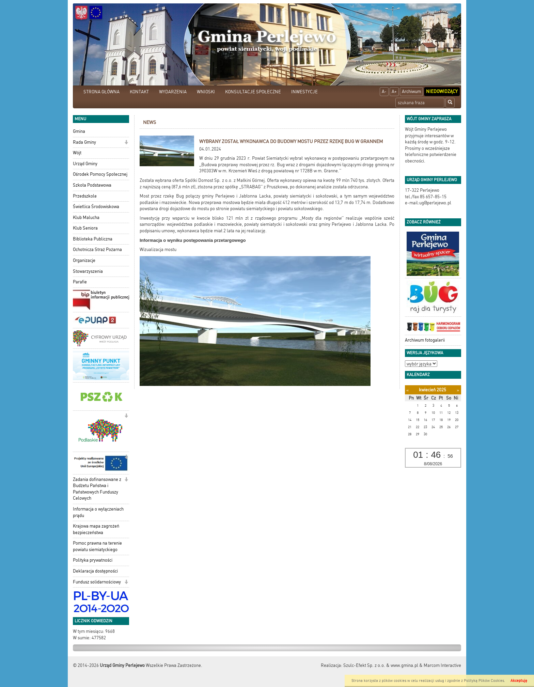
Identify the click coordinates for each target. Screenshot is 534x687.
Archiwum (411, 91)
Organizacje (84, 260)
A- (384, 91)
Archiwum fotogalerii (425, 340)
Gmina (79, 131)
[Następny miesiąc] (458, 390)
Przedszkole (85, 196)
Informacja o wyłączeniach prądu (98, 512)
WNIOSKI (206, 91)
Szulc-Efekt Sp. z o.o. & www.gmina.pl (380, 665)
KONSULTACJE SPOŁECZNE (253, 91)
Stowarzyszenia (88, 271)
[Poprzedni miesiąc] (407, 390)
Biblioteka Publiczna (92, 238)
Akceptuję (519, 680)
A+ (394, 91)
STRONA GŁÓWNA (101, 91)
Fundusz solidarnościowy (97, 581)
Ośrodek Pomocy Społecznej (100, 174)
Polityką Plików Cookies (484, 680)
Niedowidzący (442, 91)
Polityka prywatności (92, 560)
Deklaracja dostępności (95, 571)
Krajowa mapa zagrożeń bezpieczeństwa (96, 529)
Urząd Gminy (85, 163)
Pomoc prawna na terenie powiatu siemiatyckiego (97, 546)
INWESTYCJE (304, 91)
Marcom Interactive (442, 665)
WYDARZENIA (173, 91)
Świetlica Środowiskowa (96, 206)
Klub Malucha (86, 217)
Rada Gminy (84, 142)
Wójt (77, 152)
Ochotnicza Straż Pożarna (97, 249)
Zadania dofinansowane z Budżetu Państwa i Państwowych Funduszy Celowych (97, 489)
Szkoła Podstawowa (92, 185)
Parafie (80, 281)
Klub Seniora (85, 228)
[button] (126, 143)
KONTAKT (139, 91)
